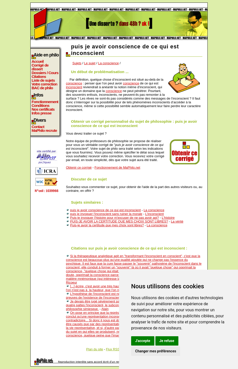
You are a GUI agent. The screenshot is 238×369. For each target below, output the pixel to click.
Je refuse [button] (166, 341)
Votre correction (44, 84)
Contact (38, 127)
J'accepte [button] (142, 341)
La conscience (108, 63)
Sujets (77, 63)
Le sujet (90, 63)
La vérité (177, 221)
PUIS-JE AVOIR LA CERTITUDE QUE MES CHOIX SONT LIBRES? (119, 221)
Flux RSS (113, 349)
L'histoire (168, 218)
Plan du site (94, 349)
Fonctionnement (45, 102)
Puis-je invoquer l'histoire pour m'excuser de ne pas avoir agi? (114, 218)
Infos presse (41, 113)
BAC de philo (42, 88)
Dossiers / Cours (45, 73)
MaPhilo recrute (44, 130)
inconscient (74, 87)
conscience (74, 83)
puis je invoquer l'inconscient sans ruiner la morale (106, 214)
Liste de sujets (43, 80)
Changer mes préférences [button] (155, 351)
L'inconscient (154, 214)
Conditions (40, 105)
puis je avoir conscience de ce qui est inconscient (105, 210)
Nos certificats (43, 109)
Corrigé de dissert (40, 67)
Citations (39, 76)
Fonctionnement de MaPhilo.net (117, 167)
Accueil (38, 61)
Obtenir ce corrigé (79, 167)
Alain (104, 309)
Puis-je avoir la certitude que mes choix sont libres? (107, 225)
